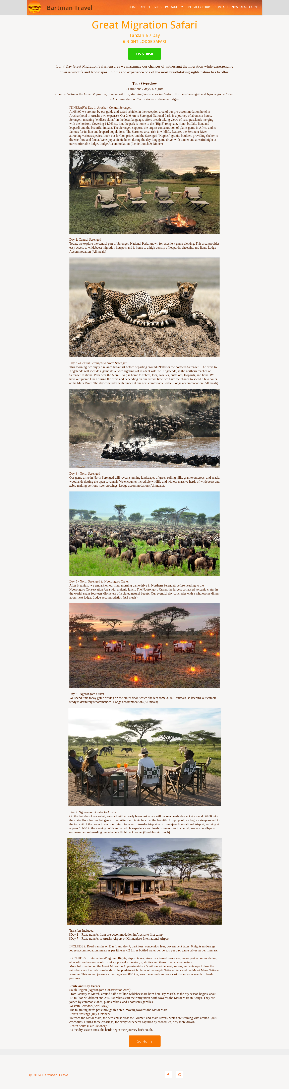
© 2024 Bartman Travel (49, 1075)
